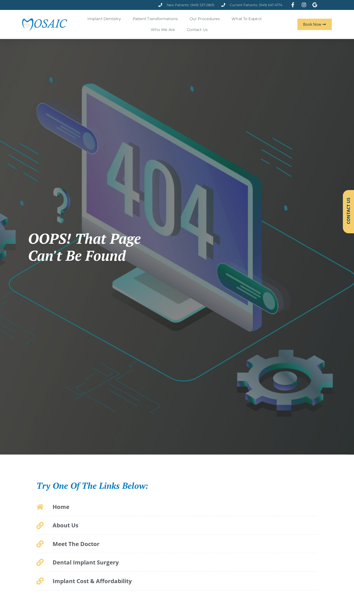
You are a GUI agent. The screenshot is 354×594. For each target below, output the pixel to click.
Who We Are (164, 29)
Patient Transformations (156, 19)
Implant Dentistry (105, 19)
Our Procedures (206, 19)
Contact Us (198, 29)
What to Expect (248, 19)
